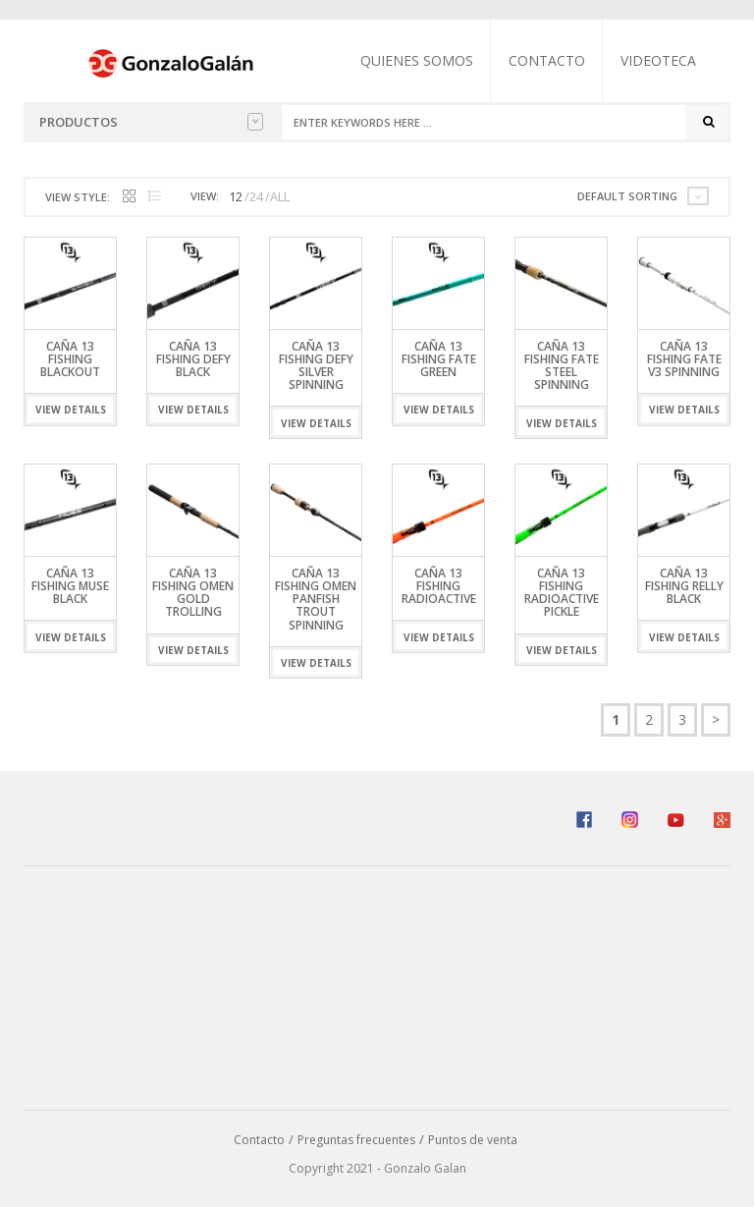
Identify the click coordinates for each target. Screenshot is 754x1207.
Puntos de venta (472, 1139)
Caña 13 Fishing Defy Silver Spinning (316, 366)
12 (235, 196)
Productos (151, 122)
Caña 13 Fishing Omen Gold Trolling (193, 593)
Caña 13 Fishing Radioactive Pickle (561, 593)
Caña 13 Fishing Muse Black (70, 586)
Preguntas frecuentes (356, 1139)
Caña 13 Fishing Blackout (70, 359)
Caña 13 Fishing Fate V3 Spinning (684, 359)
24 (256, 196)
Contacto (547, 60)
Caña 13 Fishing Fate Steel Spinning (561, 366)
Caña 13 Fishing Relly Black (684, 586)
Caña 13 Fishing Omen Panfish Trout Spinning (315, 599)
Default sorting (627, 196)
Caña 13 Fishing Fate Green (439, 359)
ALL (280, 196)
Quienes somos (416, 60)
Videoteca (658, 60)
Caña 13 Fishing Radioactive (439, 586)
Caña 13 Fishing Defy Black (193, 359)
